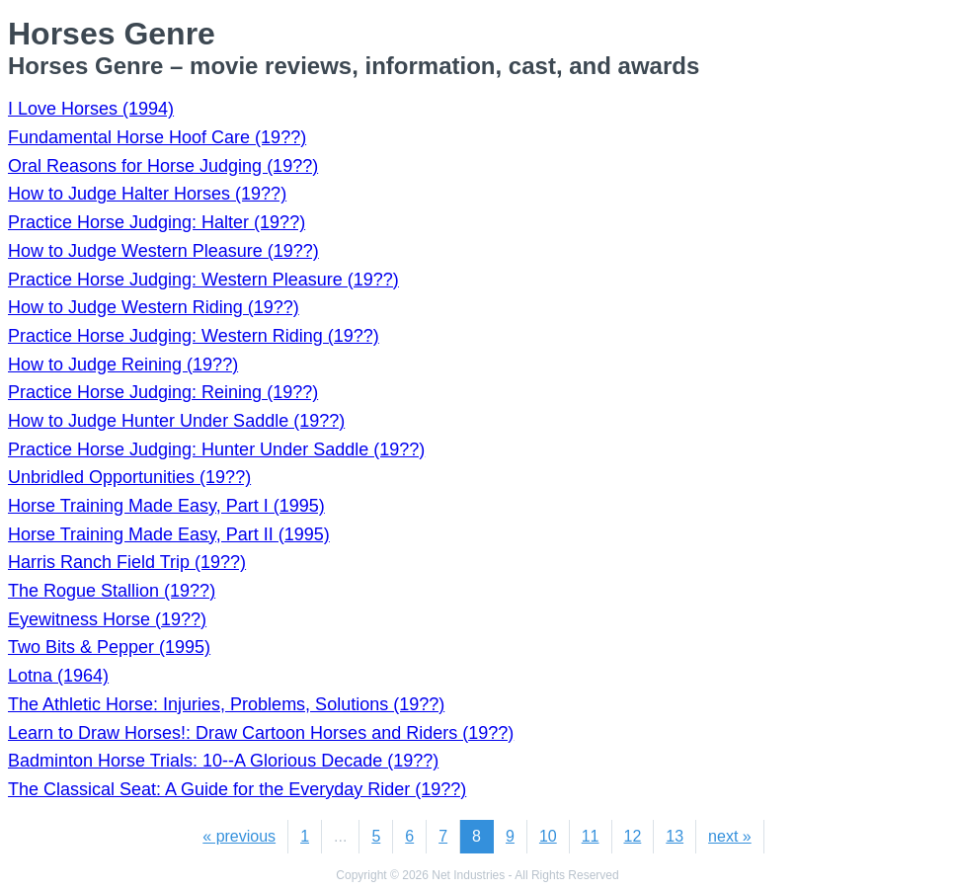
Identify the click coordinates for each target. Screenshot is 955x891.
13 (674, 836)
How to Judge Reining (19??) (123, 364)
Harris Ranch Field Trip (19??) (127, 562)
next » (730, 836)
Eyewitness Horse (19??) (107, 619)
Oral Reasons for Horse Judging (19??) (163, 166)
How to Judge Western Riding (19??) (153, 307)
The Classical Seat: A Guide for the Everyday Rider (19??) (237, 789)
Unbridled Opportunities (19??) (129, 477)
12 (633, 836)
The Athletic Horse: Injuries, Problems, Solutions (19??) (226, 704)
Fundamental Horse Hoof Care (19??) (157, 137)
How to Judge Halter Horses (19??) (147, 193)
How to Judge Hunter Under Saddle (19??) (176, 421)
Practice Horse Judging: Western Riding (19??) (193, 336)
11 (590, 836)
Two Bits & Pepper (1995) (109, 647)
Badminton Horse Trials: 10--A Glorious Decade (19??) (223, 760)
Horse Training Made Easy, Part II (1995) (169, 534)
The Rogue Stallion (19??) (111, 591)
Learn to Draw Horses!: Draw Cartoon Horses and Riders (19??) (261, 733)
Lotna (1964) (58, 676)
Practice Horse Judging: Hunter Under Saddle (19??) (216, 449)
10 (548, 836)
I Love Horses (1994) (91, 109)
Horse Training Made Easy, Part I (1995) (166, 506)
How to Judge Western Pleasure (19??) (163, 251)
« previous (239, 836)
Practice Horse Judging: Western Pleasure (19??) (203, 279)
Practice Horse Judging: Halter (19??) (156, 222)
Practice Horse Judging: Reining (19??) (163, 392)
